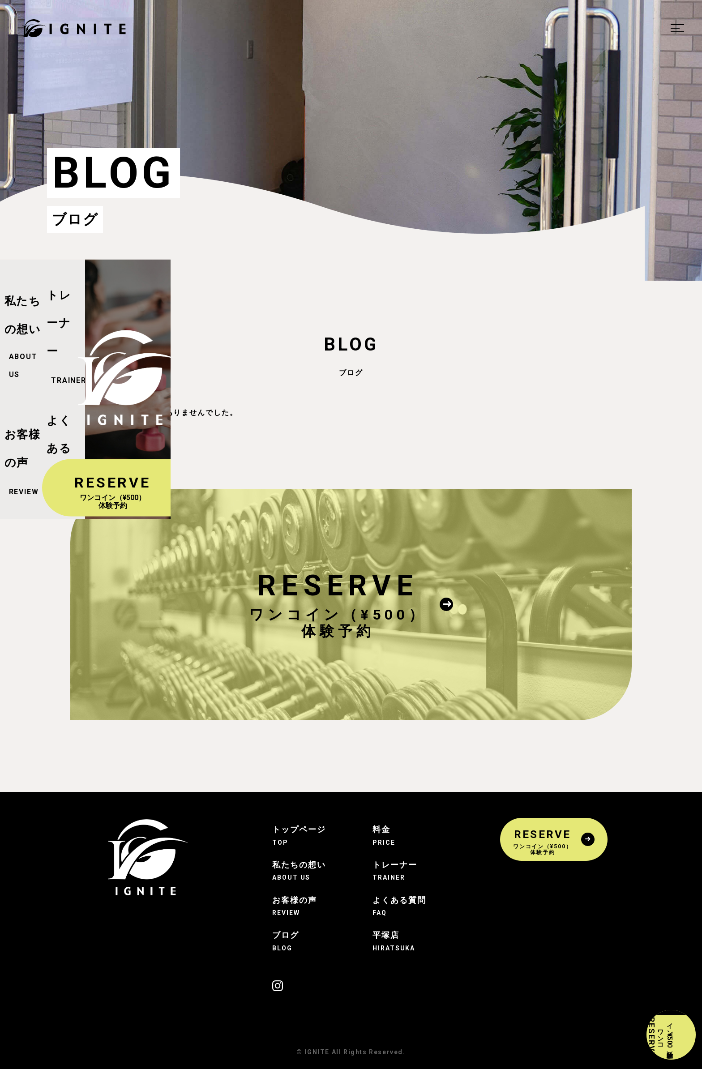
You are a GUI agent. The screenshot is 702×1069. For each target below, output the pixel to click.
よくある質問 (401, 906)
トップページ (301, 835)
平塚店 (401, 941)
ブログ (301, 941)
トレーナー (401, 870)
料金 (401, 835)
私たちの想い (301, 870)
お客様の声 (301, 906)
